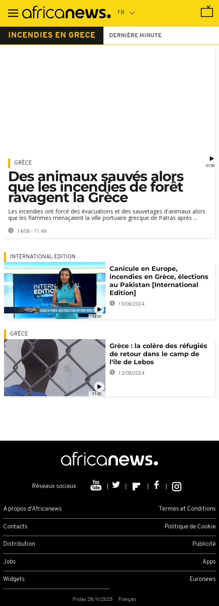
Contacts (15, 527)
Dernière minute (135, 36)
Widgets (14, 579)
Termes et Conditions (187, 509)
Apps (209, 562)
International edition (43, 257)
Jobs (9, 562)
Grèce (23, 163)
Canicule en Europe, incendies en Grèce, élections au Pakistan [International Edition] (159, 281)
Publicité (204, 544)
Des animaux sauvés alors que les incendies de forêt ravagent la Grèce (95, 187)
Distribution (19, 544)
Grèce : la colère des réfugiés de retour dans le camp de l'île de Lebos (158, 354)
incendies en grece (51, 36)
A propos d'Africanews (32, 509)
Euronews (203, 579)
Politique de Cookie (190, 527)
